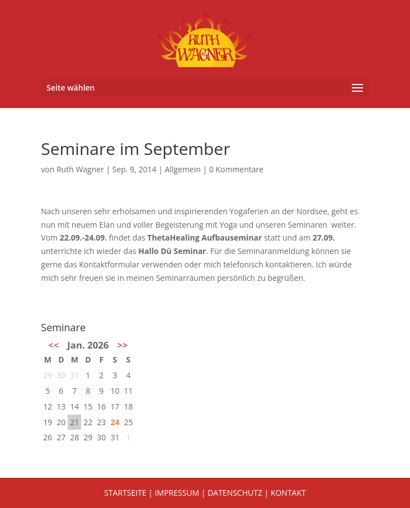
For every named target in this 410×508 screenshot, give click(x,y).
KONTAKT (288, 492)
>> (122, 344)
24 (114, 422)
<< (53, 344)
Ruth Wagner (80, 169)
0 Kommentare (236, 169)
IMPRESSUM (177, 492)
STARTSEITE (125, 492)
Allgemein (183, 169)
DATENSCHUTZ (235, 492)
